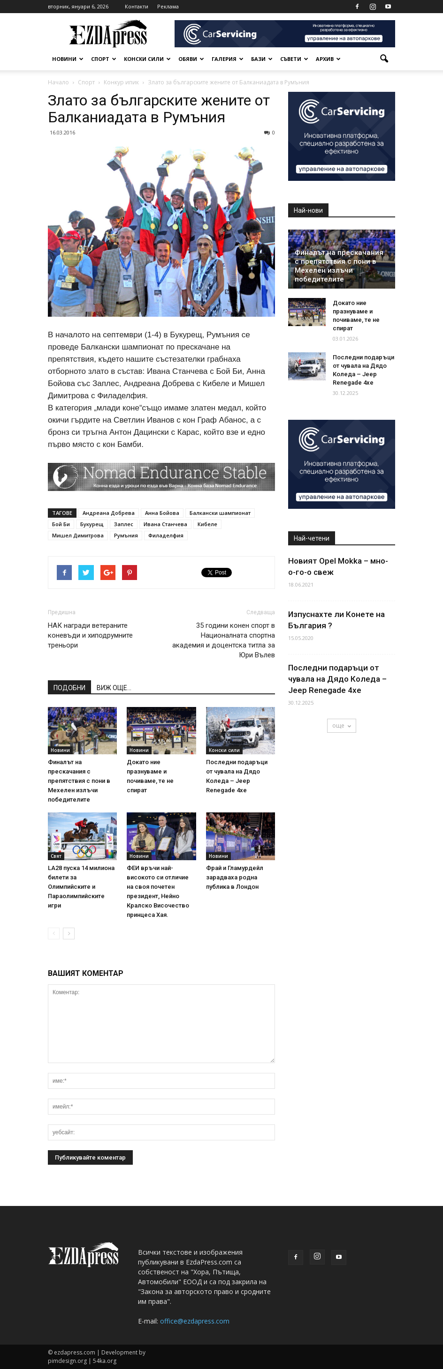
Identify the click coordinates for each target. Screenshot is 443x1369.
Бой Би (61, 524)
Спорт (103, 58)
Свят (56, 856)
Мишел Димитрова (78, 535)
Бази (262, 58)
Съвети (294, 58)
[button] (384, 59)
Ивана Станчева (165, 524)
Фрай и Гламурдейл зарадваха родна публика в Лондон (234, 877)
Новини (68, 58)
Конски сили (147, 58)
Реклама (168, 6)
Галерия (228, 58)
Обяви (191, 58)
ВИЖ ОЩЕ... (114, 688)
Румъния (126, 535)
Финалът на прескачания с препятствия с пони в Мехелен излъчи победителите (79, 781)
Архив (328, 58)
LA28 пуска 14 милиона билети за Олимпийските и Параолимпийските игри (81, 886)
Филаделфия (165, 535)
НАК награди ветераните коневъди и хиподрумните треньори (90, 635)
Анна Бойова (162, 512)
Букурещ (92, 524)
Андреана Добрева (109, 512)
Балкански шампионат (220, 512)
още (341, 725)
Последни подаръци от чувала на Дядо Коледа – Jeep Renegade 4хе (337, 679)
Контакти (136, 6)
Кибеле (207, 524)
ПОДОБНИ (69, 688)
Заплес (123, 524)
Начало (58, 82)
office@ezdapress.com (194, 1321)
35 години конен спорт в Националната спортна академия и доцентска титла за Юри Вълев (223, 640)
